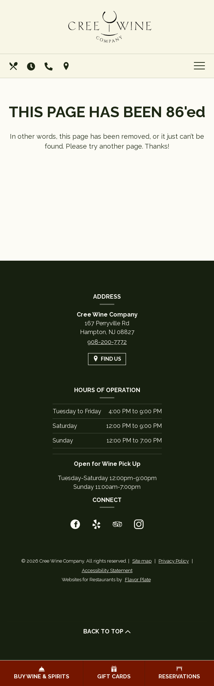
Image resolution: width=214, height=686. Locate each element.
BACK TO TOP (107, 631)
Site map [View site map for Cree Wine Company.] (142, 561)
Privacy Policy (173, 561)
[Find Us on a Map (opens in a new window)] (67, 66)
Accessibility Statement (107, 570)
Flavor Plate (138, 579)
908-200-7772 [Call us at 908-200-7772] (107, 341)
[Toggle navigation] (199, 66)
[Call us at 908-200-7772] (49, 66)
